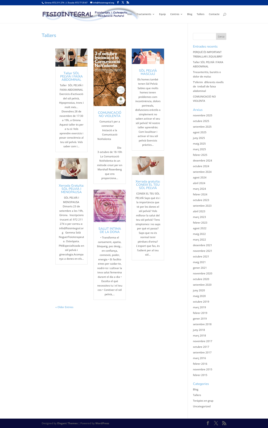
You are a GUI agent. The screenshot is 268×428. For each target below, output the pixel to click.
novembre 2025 (202, 115)
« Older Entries (64, 307)
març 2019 (199, 307)
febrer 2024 (200, 194)
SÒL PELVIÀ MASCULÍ (148, 72)
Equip (162, 14)
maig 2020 (199, 296)
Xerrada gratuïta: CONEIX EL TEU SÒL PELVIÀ (148, 184)
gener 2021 (200, 267)
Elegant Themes (67, 423)
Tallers (200, 14)
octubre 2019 (201, 301)
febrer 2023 (200, 222)
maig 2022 (199, 234)
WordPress (102, 423)
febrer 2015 (200, 375)
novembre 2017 (202, 341)
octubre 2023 (201, 200)
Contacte (214, 14)
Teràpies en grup (203, 400)
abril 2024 (199, 183)
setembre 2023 (202, 205)
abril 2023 (199, 211)
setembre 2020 (202, 284)
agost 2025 (199, 132)
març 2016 (199, 358)
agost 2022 (199, 228)
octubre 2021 (201, 256)
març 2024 (199, 188)
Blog (189, 14)
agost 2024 (199, 177)
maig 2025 (199, 143)
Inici (129, 14)
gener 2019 (200, 318)
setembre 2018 (202, 324)
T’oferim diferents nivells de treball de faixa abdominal (208, 86)
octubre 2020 (201, 279)
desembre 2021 (202, 245)
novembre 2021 (202, 250)
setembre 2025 (202, 126)
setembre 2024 (202, 171)
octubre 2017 (201, 346)
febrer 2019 (200, 313)
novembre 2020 (202, 273)
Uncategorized (202, 406)
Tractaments (144, 14)
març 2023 (199, 217)
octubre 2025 (201, 121)
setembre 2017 (202, 352)
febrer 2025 (200, 155)
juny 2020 (199, 290)
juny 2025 (199, 138)
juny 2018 (199, 330)
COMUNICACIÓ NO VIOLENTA (109, 114)
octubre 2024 (201, 166)
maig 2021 (199, 262)
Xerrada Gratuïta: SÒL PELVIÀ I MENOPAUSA (71, 188)
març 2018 (199, 335)
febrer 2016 (200, 363)
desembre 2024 (202, 160)
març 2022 (199, 239)
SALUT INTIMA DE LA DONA (109, 230)
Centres (174, 14)
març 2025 (199, 149)
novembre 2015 (202, 369)
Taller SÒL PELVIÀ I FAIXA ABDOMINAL (71, 76)
